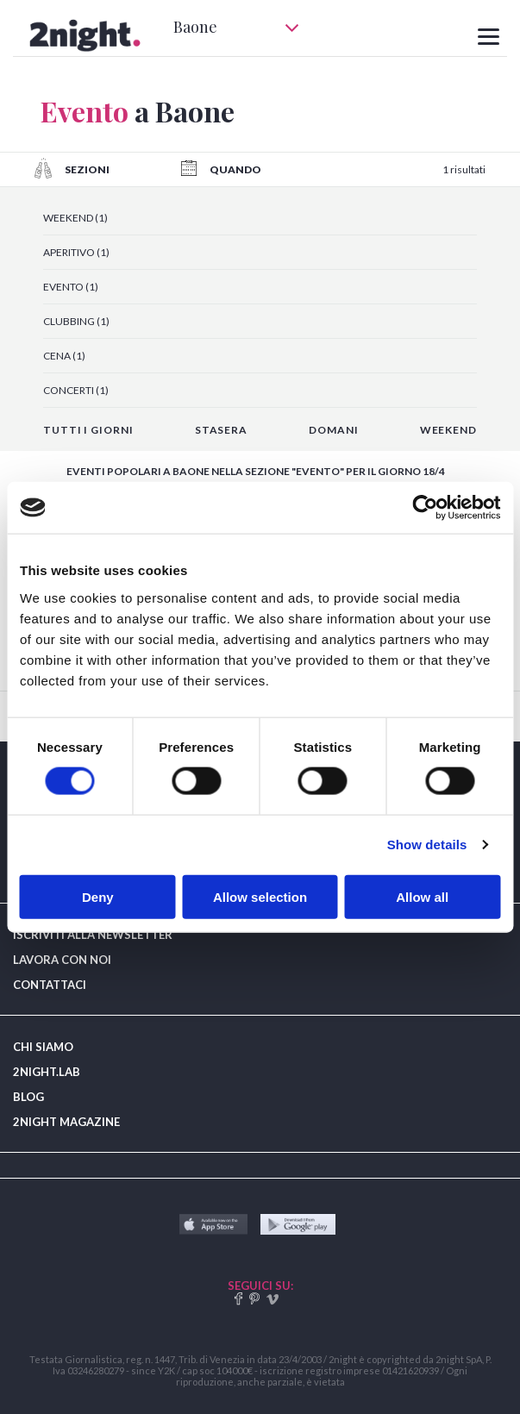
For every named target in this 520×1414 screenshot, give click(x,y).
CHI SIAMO (43, 1047)
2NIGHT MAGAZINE (66, 1122)
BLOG (28, 1097)
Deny (98, 896)
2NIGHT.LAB (46, 1072)
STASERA (221, 429)
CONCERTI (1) (76, 390)
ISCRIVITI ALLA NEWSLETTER (92, 935)
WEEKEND (448, 429)
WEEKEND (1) (75, 217)
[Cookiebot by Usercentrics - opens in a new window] (424, 508)
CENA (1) (64, 355)
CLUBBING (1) (76, 321)
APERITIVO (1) (76, 252)
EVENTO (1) (70, 286)
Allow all (422, 896)
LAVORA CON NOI (62, 960)
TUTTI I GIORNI (88, 429)
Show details (427, 844)
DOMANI (333, 429)
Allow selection (260, 896)
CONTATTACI (49, 985)
